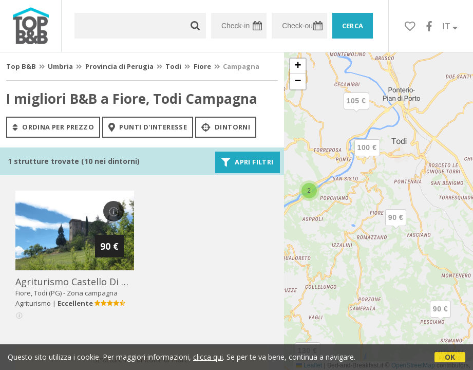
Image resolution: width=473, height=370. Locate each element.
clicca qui (208, 357)
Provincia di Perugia (119, 66)
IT (450, 26)
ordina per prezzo (53, 127)
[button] (440, 317)
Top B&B (21, 66)
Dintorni (225, 127)
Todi (173, 66)
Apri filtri (247, 162)
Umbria (60, 66)
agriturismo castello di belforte (86, 281)
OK (450, 357)
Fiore (202, 66)
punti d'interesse (147, 127)
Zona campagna (92, 293)
